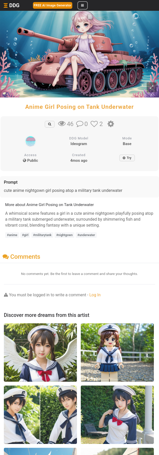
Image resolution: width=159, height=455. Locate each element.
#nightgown (64, 235)
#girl (25, 235)
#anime (12, 235)
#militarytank (42, 235)
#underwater (86, 235)
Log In (95, 294)
